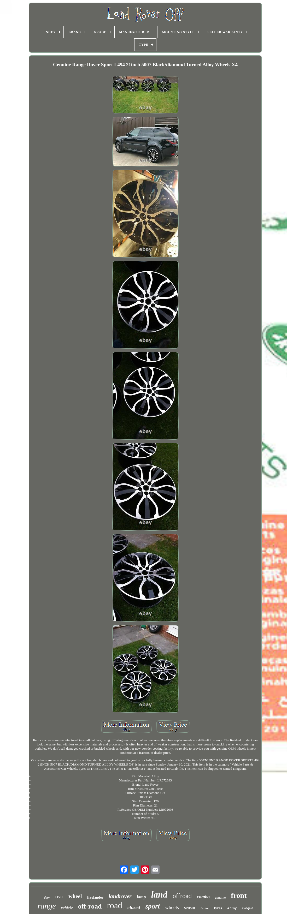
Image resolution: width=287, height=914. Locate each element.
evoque (247, 908)
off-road (90, 906)
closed (133, 907)
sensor (189, 907)
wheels (172, 907)
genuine (220, 897)
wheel (75, 896)
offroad (182, 895)
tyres (218, 908)
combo (203, 896)
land (159, 894)
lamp (141, 896)
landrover (120, 896)
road (114, 905)
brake (204, 908)
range (47, 905)
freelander (95, 897)
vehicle (67, 908)
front (239, 895)
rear (59, 896)
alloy (232, 908)
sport (152, 906)
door (47, 897)
